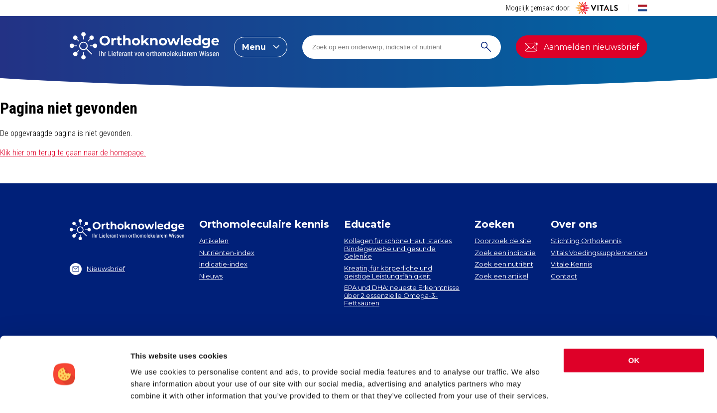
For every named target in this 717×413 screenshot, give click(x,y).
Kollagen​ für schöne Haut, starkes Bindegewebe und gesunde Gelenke (398, 248)
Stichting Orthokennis (586, 241)
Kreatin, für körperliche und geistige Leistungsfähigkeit (388, 272)
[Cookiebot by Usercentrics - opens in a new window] (64, 393)
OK (634, 330)
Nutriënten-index (226, 253)
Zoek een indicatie (505, 253)
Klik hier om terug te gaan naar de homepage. (73, 152)
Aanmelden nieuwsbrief (581, 47)
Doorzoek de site (503, 241)
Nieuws (211, 276)
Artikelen (214, 241)
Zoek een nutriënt (504, 264)
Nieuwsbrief (97, 269)
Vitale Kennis (571, 264)
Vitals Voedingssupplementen (599, 253)
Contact (564, 276)
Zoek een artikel (501, 276)
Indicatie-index (223, 264)
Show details (153, 393)
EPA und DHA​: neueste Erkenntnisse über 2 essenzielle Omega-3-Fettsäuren (402, 295)
